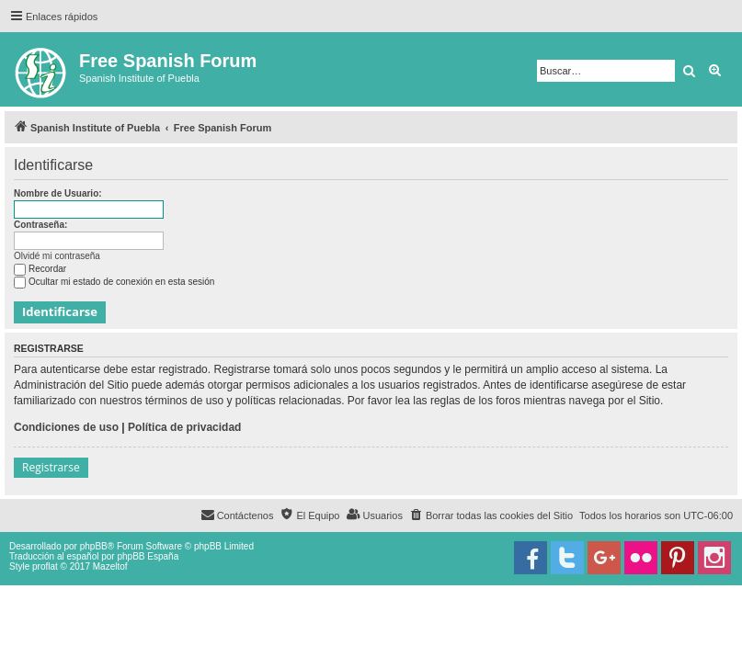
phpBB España (147, 556)
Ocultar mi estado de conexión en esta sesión (114, 282)
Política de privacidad (184, 427)
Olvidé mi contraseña (57, 256)
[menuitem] (491, 515)
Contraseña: (40, 225)
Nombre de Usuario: (58, 193)
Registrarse (51, 467)
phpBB (94, 546)
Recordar (40, 269)
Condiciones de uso (66, 427)
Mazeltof (110, 566)
